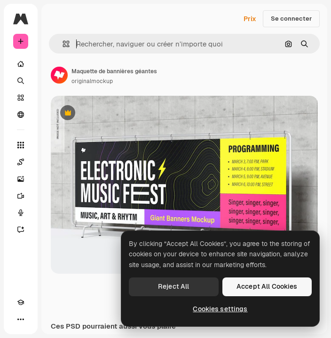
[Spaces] (20, 161)
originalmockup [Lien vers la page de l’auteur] (92, 81)
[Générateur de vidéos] (20, 195)
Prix (250, 19)
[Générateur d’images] (20, 178)
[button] (62, 43)
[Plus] (20, 319)
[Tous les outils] (20, 145)
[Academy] (20, 302)
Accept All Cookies (267, 286)
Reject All (173, 286)
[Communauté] (20, 114)
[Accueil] (20, 63)
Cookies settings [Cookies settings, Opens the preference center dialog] (220, 309)
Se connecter (291, 19)
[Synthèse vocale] (20, 212)
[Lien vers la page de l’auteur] (59, 75)
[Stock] (20, 97)
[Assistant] (20, 229)
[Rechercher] (20, 80)
